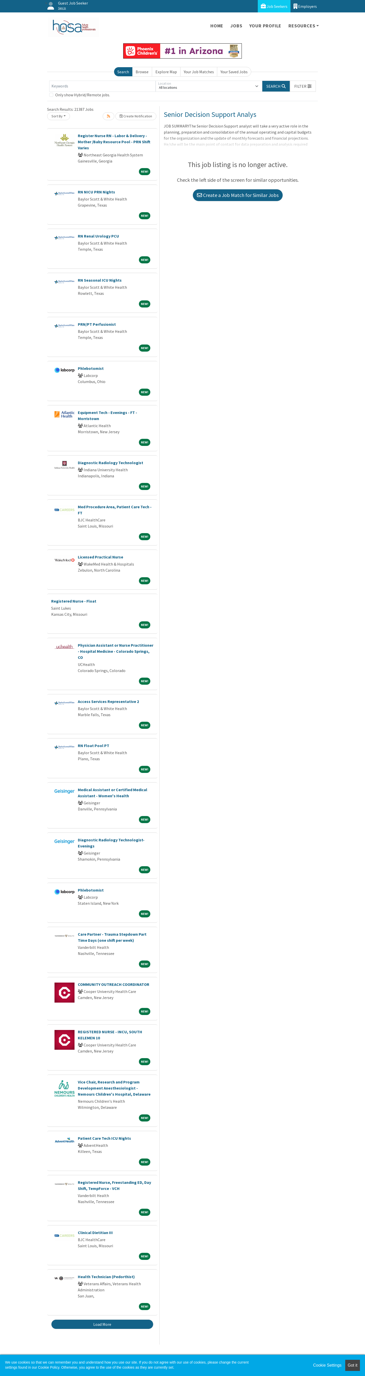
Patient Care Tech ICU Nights (104, 1138)
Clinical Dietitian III (95, 1232)
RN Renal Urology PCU (98, 236)
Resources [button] (301, 26)
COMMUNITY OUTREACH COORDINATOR (113, 984)
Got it (352, 1365)
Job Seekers (274, 6)
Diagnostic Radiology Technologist (110, 462)
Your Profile (265, 26)
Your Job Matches (199, 71)
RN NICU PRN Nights (96, 191)
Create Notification (136, 116)
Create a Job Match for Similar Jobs (238, 195)
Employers (305, 6)
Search (123, 71)
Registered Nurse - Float (73, 601)
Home (216, 26)
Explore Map (166, 71)
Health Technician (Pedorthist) (106, 1276)
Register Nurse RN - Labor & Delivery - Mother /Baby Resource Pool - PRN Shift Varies (114, 141)
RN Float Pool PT (93, 745)
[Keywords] (102, 86)
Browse (142, 71)
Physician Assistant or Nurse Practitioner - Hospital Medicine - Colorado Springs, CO (115, 651)
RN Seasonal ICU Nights (100, 280)
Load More (102, 1324)
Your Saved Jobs (234, 71)
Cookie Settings (327, 1365)
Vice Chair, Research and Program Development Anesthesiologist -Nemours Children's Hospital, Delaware (114, 1088)
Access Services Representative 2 (108, 701)
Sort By (57, 116)
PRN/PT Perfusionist (97, 324)
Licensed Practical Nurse (100, 556)
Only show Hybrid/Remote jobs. (82, 94)
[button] (303, 86)
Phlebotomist (91, 368)
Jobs (236, 26)
